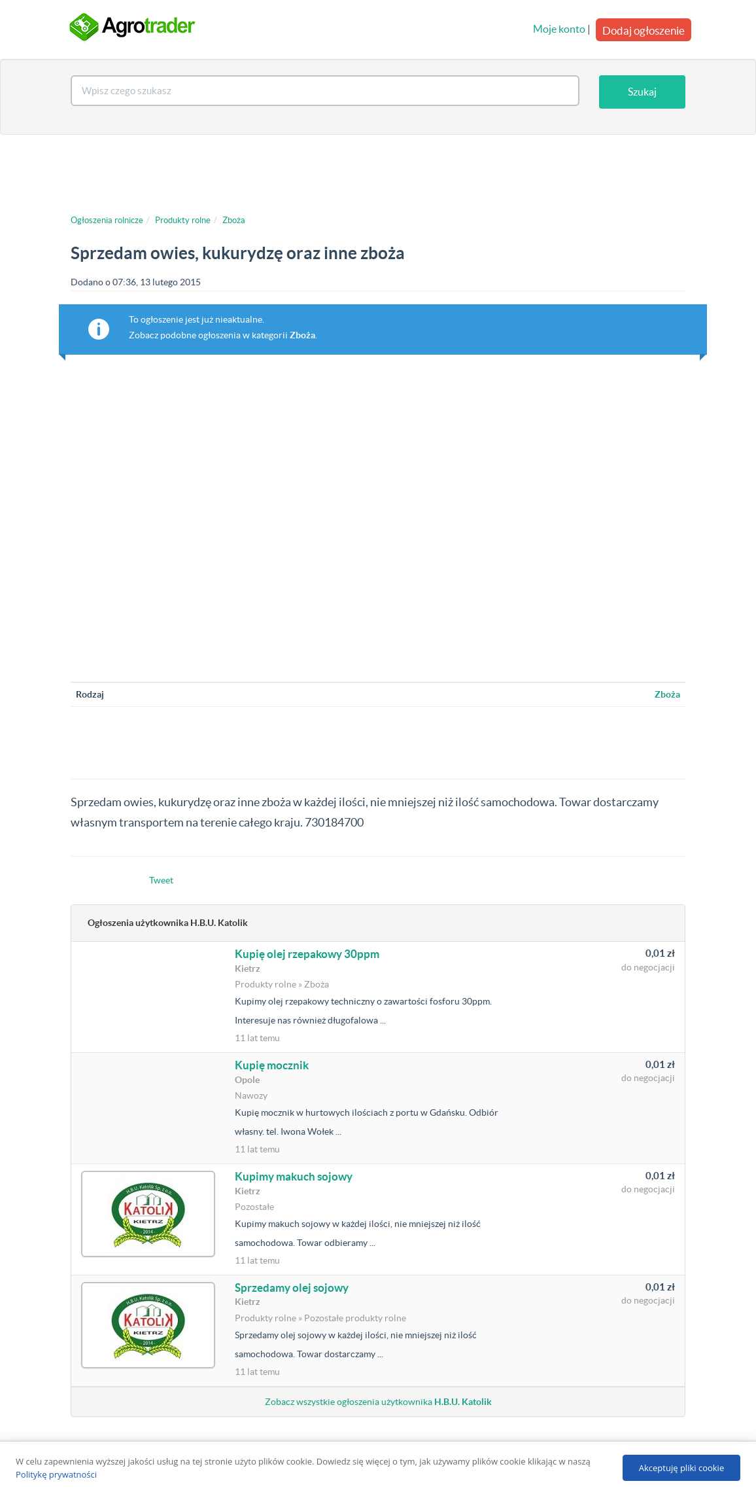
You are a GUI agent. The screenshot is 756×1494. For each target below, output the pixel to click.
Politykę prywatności (56, 1474)
